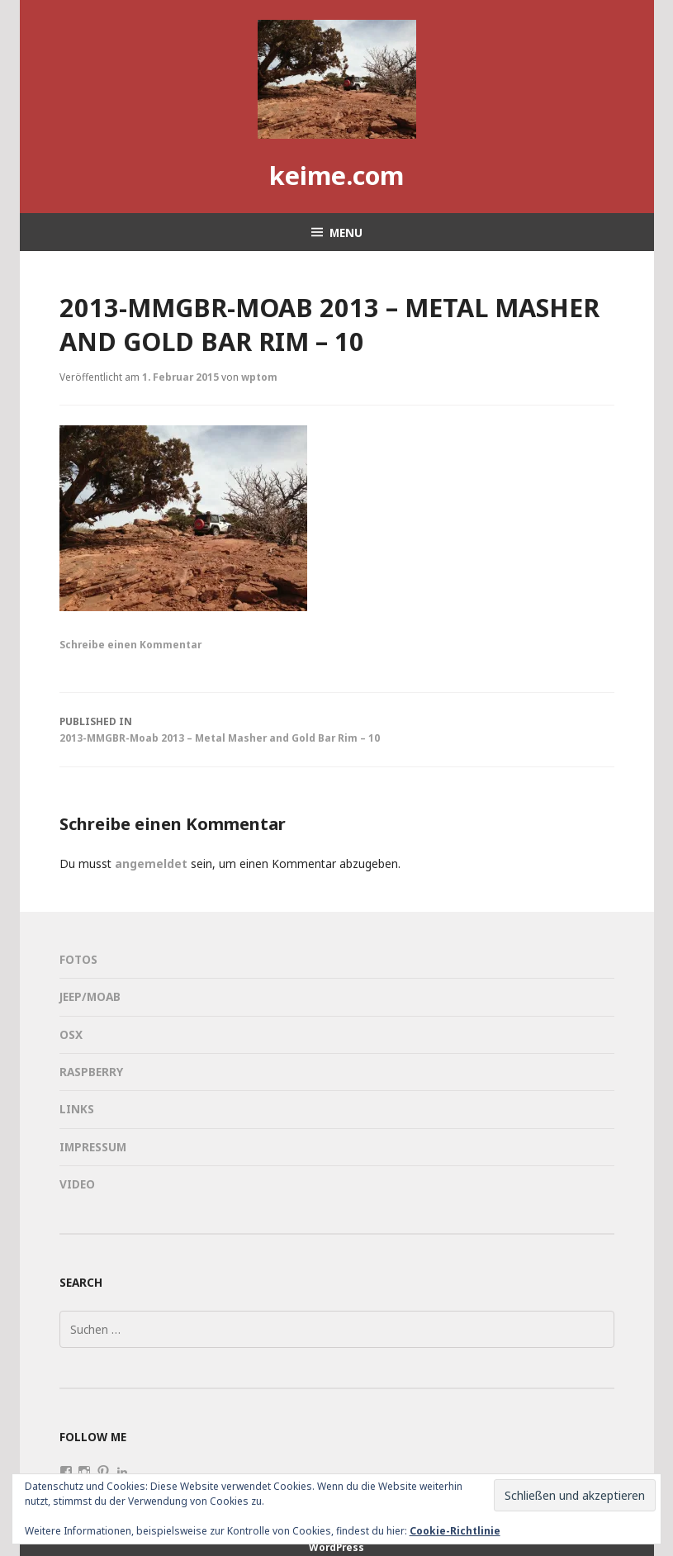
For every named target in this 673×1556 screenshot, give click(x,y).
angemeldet (151, 863)
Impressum (92, 1147)
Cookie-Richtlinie (455, 1531)
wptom (259, 376)
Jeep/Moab (90, 996)
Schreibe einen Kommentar (130, 644)
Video (77, 1184)
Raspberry (91, 1071)
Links (76, 1109)
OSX (71, 1034)
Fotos (78, 959)
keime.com (336, 175)
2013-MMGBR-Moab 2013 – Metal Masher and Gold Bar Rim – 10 (336, 728)
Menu (346, 232)
